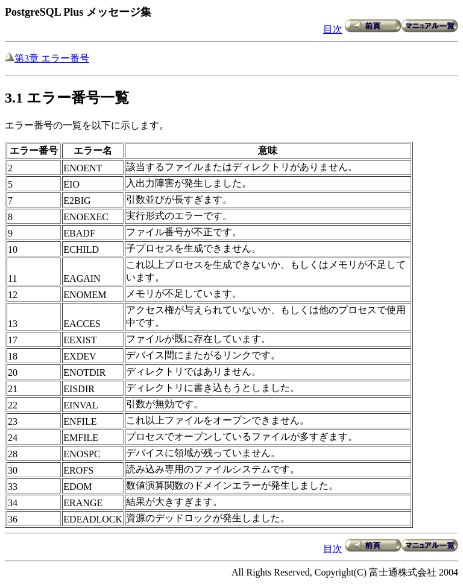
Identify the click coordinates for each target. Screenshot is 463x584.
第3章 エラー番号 (47, 58)
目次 (332, 29)
